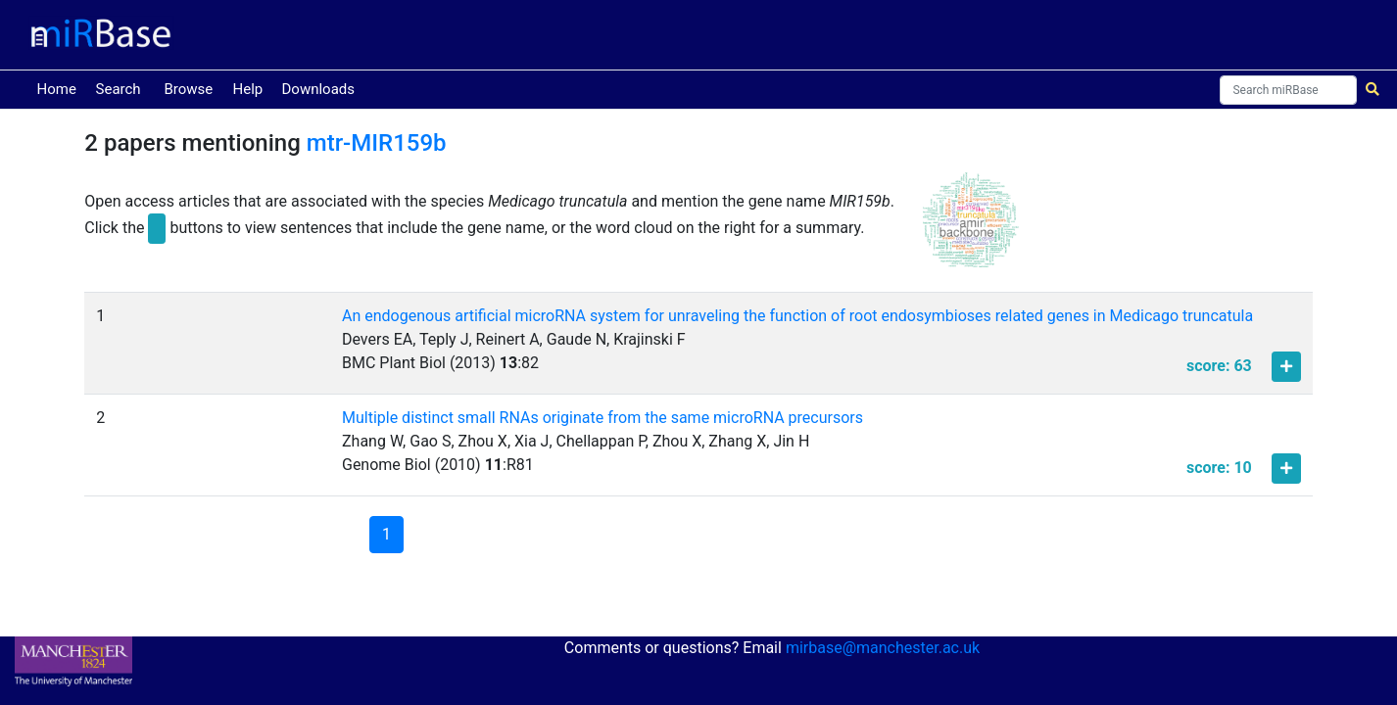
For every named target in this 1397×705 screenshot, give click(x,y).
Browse (189, 89)
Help (248, 89)
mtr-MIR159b (377, 143)
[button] (971, 228)
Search (118, 89)
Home (60, 87)
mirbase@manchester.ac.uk (883, 647)
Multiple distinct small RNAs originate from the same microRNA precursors (602, 417)
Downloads (319, 89)
